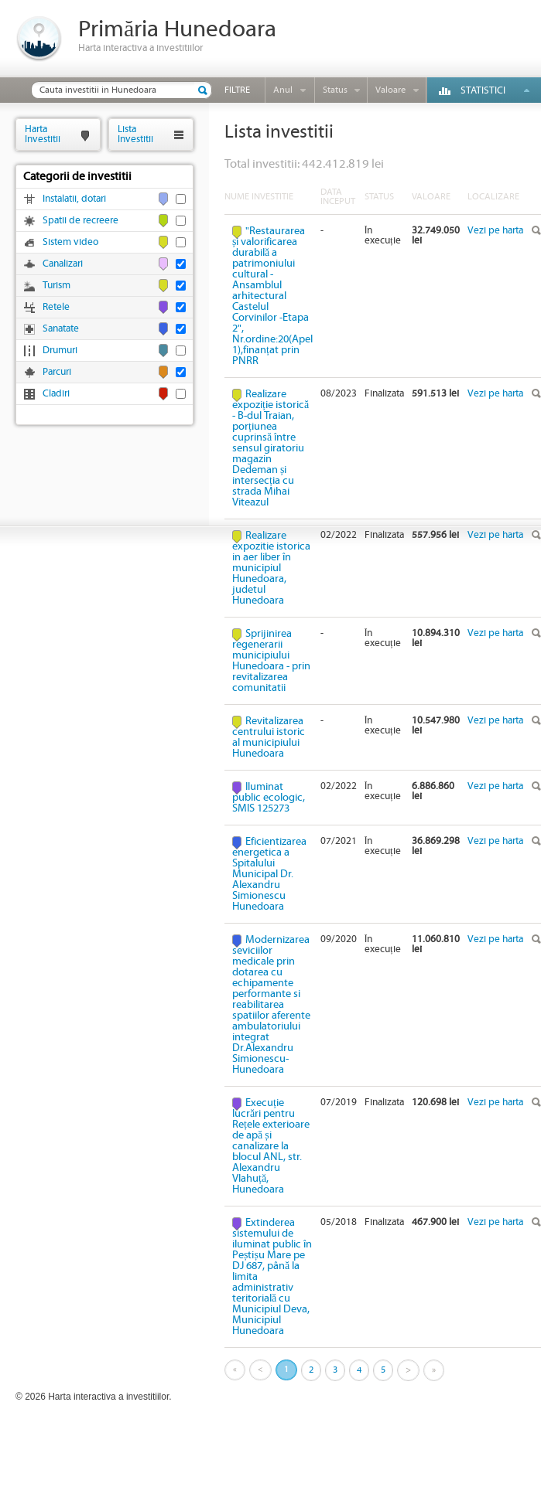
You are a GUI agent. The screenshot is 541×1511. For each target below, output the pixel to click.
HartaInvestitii (42, 134)
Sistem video (70, 242)
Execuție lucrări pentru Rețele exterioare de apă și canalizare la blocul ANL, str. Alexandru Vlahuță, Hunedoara (271, 1146)
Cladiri (56, 394)
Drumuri (60, 350)
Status (335, 90)
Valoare (390, 90)
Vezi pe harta (495, 231)
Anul (283, 90)
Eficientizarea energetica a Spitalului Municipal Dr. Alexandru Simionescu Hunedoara (269, 874)
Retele (56, 307)
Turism (56, 285)
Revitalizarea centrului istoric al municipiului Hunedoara (268, 737)
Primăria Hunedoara (177, 30)
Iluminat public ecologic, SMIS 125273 (268, 797)
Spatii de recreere (80, 220)
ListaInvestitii (135, 134)
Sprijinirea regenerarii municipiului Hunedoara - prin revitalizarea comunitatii (271, 660)
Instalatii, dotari (74, 199)
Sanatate (61, 329)
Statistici (483, 91)
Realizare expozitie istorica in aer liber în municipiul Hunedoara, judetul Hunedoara (271, 568)
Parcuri (57, 372)
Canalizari (63, 264)
